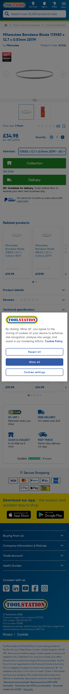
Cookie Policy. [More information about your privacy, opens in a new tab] (54, 341)
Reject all (34, 351)
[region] (34, 346)
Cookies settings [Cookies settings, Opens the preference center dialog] (34, 372)
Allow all (34, 362)
